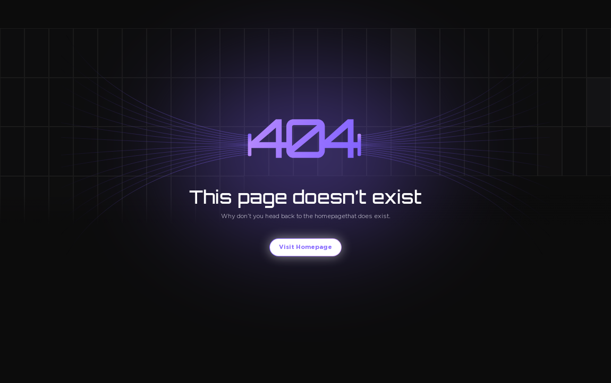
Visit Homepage (305, 247)
